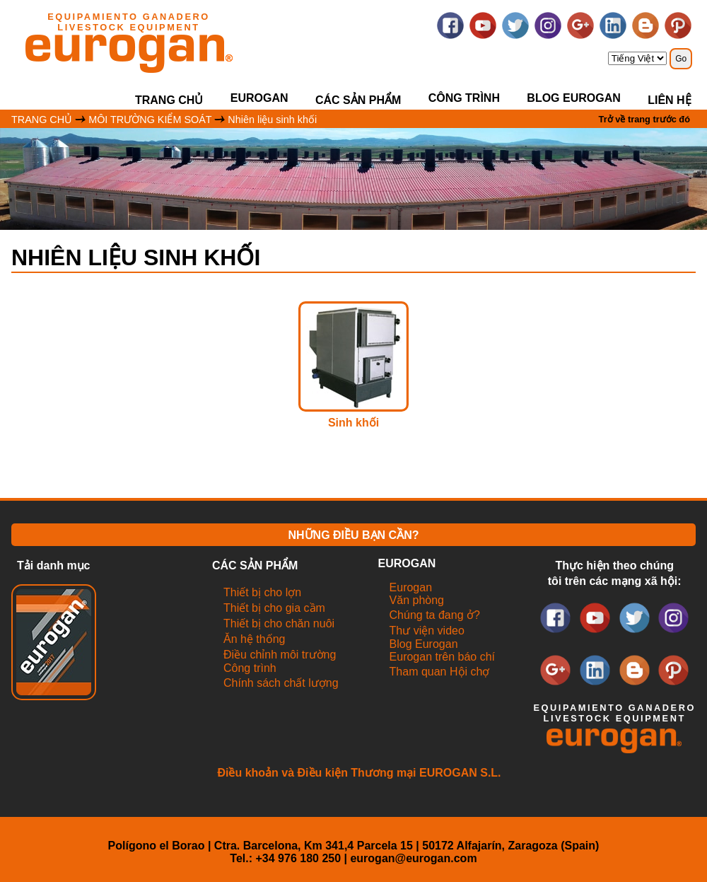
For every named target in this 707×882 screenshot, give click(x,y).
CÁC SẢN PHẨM (358, 100)
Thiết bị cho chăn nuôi (278, 623)
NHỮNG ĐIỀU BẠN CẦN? (353, 535)
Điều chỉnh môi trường (279, 655)
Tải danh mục (53, 565)
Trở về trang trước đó (644, 119)
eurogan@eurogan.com (413, 858)
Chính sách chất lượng (281, 683)
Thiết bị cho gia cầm (274, 608)
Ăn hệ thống (254, 639)
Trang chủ (169, 100)
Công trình (464, 98)
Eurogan (411, 587)
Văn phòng (417, 600)
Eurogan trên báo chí (442, 657)
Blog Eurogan (573, 98)
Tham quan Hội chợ (440, 672)
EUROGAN (259, 98)
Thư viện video (427, 631)
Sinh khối (353, 423)
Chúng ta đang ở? (435, 615)
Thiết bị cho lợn (262, 592)
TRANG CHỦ (41, 119)
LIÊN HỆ (669, 100)
